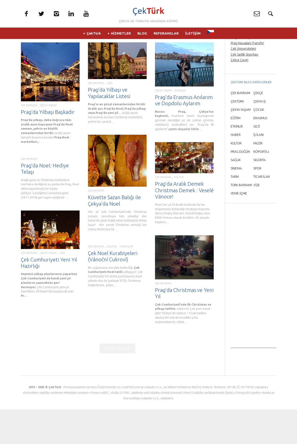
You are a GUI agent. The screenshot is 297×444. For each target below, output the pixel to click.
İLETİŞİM (192, 35)
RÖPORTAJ (261, 186)
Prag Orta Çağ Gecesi (246, 66)
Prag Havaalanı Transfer (247, 78)
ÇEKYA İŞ (259, 136)
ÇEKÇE (258, 127)
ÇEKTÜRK (237, 136)
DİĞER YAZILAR (117, 383)
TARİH (235, 211)
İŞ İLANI (258, 169)
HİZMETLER (121, 35)
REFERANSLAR (166, 35)
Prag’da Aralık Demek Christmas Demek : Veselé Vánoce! (184, 224)
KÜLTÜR (179, 212)
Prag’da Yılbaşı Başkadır (47, 146)
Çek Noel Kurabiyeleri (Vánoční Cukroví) (113, 291)
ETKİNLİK (237, 161)
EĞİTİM (235, 152)
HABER (236, 169)
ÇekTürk (94, 35)
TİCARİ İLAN (261, 211)
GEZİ (109, 117)
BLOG (142, 35)
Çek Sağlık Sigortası (244, 89)
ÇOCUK (258, 144)
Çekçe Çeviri (239, 94)
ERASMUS (180, 125)
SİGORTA (259, 194)
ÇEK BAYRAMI (29, 139)
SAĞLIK (236, 194)
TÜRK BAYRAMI (241, 219)
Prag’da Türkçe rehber (246, 72)
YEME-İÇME (125, 283)
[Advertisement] (253, 313)
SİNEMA (236, 203)
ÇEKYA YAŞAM (48, 139)
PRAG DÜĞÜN (240, 186)
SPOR (257, 203)
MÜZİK (258, 177)
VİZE (256, 219)
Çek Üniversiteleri (243, 83)
